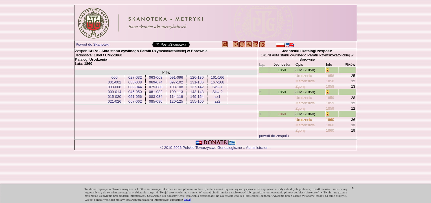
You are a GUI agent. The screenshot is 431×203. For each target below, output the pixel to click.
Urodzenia (304, 76)
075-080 (156, 87)
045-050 (135, 92)
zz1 (217, 96)
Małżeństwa (305, 81)
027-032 (135, 77)
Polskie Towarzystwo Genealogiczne (212, 147)
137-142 (197, 87)
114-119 (176, 96)
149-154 (197, 96)
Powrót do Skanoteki (92, 44)
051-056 (135, 96)
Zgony (301, 86)
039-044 (135, 87)
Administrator (257, 147)
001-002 (114, 82)
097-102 (176, 82)
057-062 (135, 101)
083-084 (156, 96)
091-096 (176, 77)
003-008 (114, 87)
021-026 (114, 101)
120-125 (176, 101)
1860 (282, 114)
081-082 (156, 92)
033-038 (135, 82)
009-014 (114, 92)
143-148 (197, 92)
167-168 (217, 82)
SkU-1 (218, 87)
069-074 (156, 82)
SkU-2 (218, 92)
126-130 (197, 77)
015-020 (114, 96)
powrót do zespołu (274, 136)
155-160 (197, 101)
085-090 (156, 101)
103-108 (176, 87)
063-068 (156, 77)
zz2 (217, 101)
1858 (282, 70)
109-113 (176, 92)
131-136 (197, 82)
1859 (282, 92)
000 (114, 77)
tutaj (187, 199)
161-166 (217, 77)
